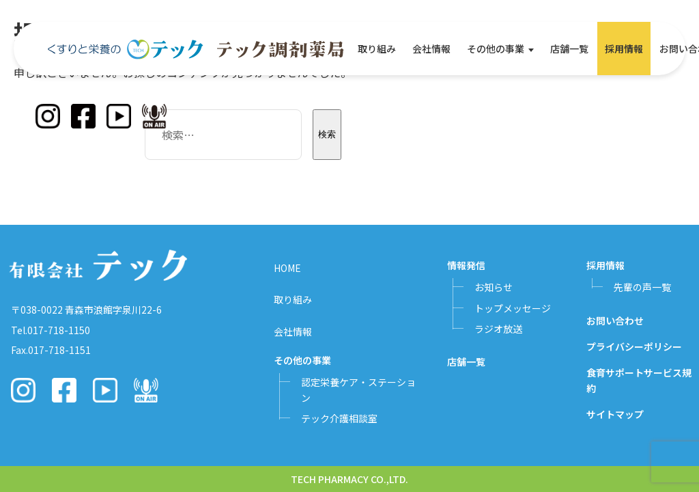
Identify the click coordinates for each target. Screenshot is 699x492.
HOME (287, 268)
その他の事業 (495, 48)
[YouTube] (118, 116)
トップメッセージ (512, 308)
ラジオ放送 (498, 329)
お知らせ (493, 287)
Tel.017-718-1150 (50, 330)
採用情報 (624, 48)
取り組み (377, 48)
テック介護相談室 (339, 418)
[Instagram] (47, 116)
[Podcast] (154, 116)
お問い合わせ (615, 320)
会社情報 (431, 48)
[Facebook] (83, 116)
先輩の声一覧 (642, 287)
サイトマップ (615, 414)
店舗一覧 (569, 48)
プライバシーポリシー (634, 346)
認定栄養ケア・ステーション (358, 389)
